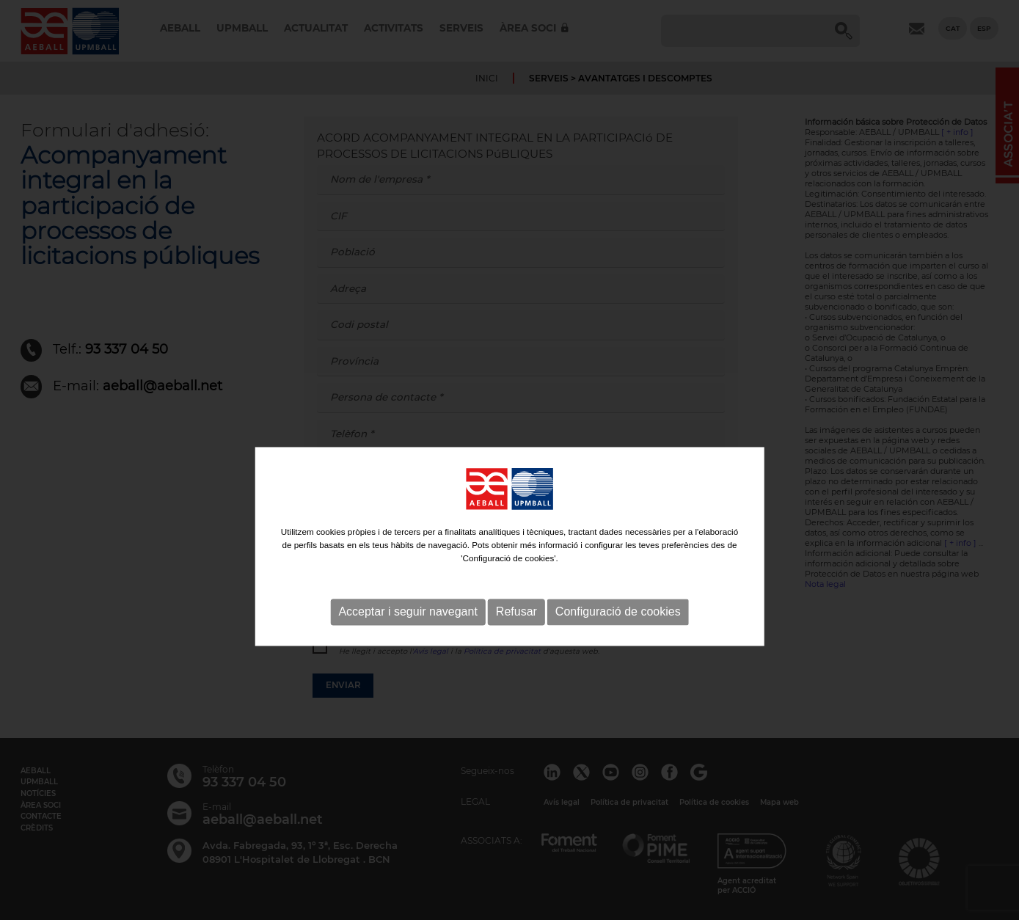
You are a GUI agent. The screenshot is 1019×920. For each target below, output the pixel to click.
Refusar (516, 631)
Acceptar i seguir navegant (407, 631)
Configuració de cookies (618, 631)
